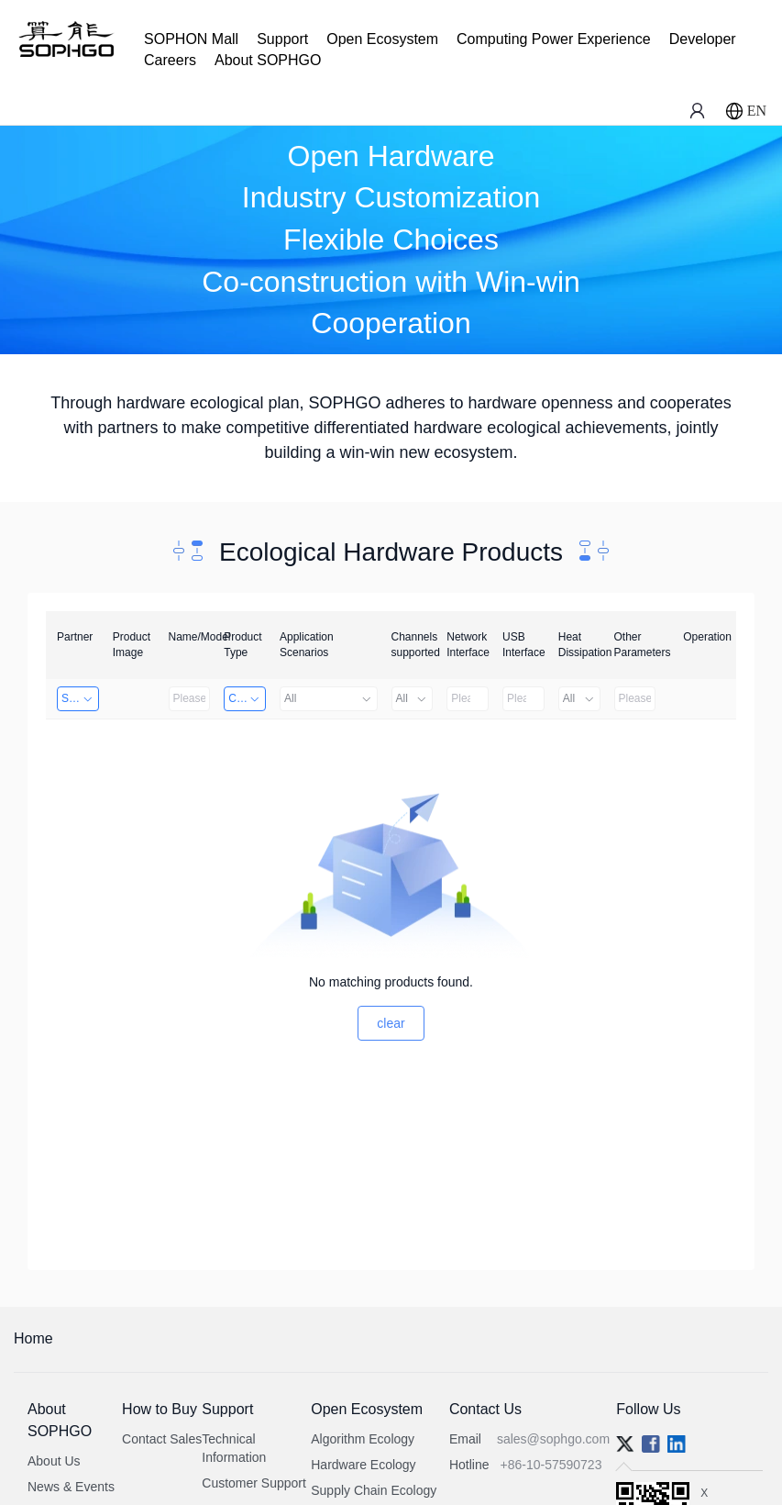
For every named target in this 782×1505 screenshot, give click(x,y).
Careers (170, 60)
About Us (54, 1461)
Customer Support (254, 1483)
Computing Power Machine (247, 698)
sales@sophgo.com (553, 1439)
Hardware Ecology (363, 1464)
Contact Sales (162, 1439)
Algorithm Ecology (362, 1439)
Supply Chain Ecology (373, 1490)
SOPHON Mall (191, 39)
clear (390, 1023)
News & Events (71, 1486)
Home (33, 1338)
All (328, 698)
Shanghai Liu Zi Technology (80, 698)
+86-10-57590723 (550, 1464)
